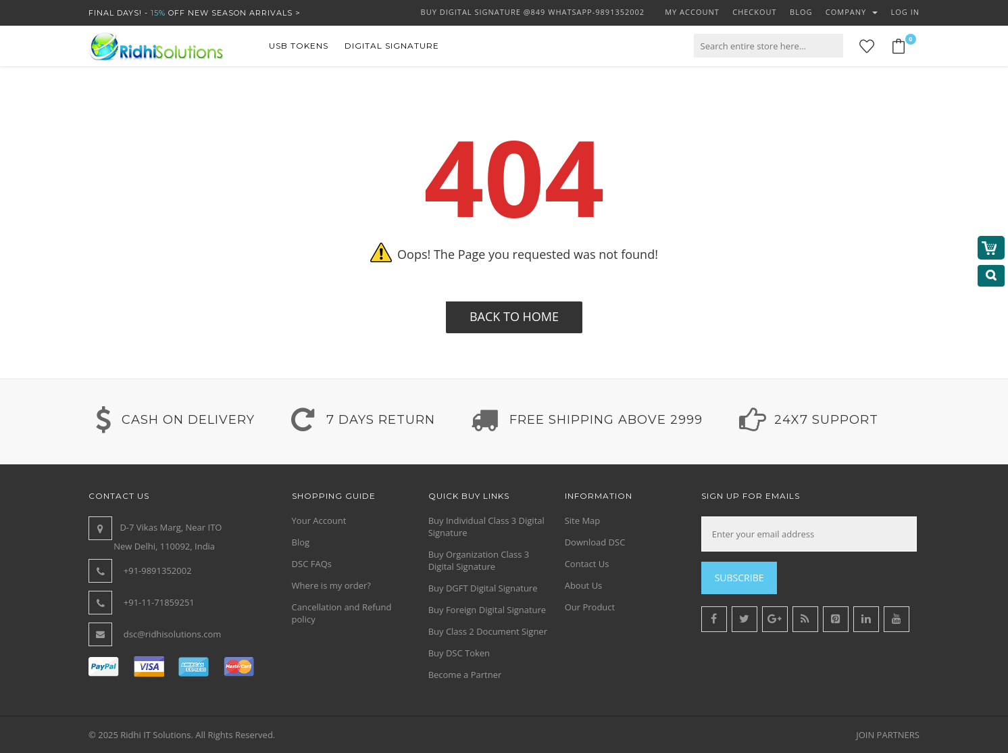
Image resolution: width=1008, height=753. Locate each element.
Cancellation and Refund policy (342, 613)
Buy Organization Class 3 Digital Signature (479, 560)
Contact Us (587, 564)
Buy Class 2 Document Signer (487, 631)
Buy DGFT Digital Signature (483, 588)
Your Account (319, 520)
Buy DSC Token (459, 653)
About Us (584, 585)
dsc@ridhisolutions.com (173, 634)
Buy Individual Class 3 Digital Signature (486, 526)
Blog (301, 542)
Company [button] (852, 12)
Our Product (590, 607)
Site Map (583, 520)
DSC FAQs (312, 564)
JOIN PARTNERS (887, 735)
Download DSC (595, 542)
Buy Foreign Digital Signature (487, 610)
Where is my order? (331, 585)
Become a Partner (465, 675)
